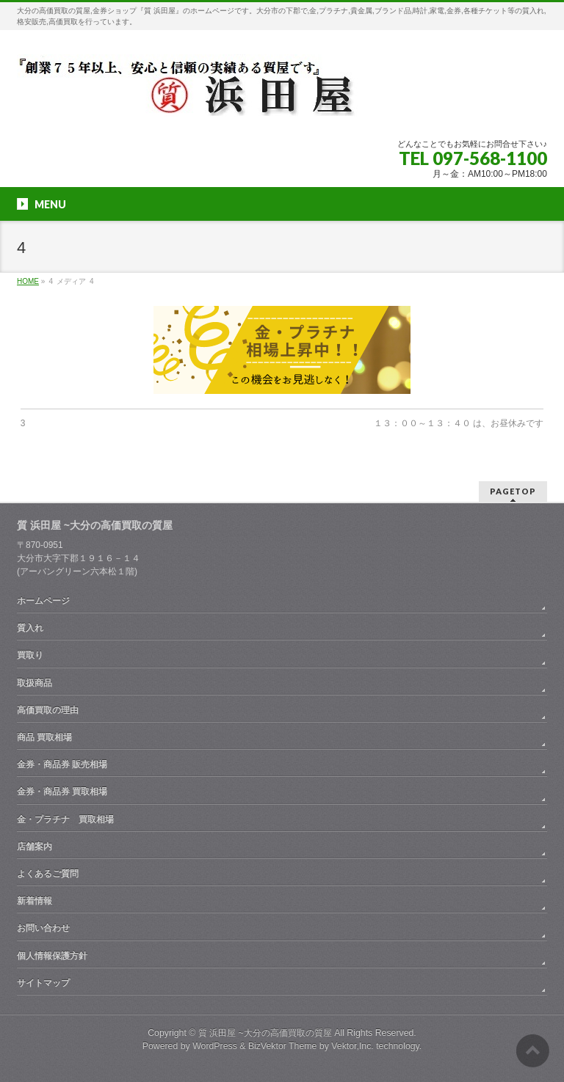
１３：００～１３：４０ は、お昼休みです (458, 423)
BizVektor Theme (282, 1046)
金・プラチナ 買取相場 (65, 819)
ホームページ (43, 601)
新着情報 (34, 901)
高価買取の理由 (48, 710)
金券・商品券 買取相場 (62, 791)
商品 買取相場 (44, 737)
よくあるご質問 (48, 874)
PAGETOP (513, 491)
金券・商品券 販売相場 (62, 764)
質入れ (30, 628)
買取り (30, 655)
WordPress (214, 1046)
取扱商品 (34, 683)
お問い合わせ (43, 928)
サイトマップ (43, 983)
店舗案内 (34, 846)
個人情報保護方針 (52, 956)
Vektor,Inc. (352, 1046)
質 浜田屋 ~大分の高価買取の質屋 (265, 1033)
